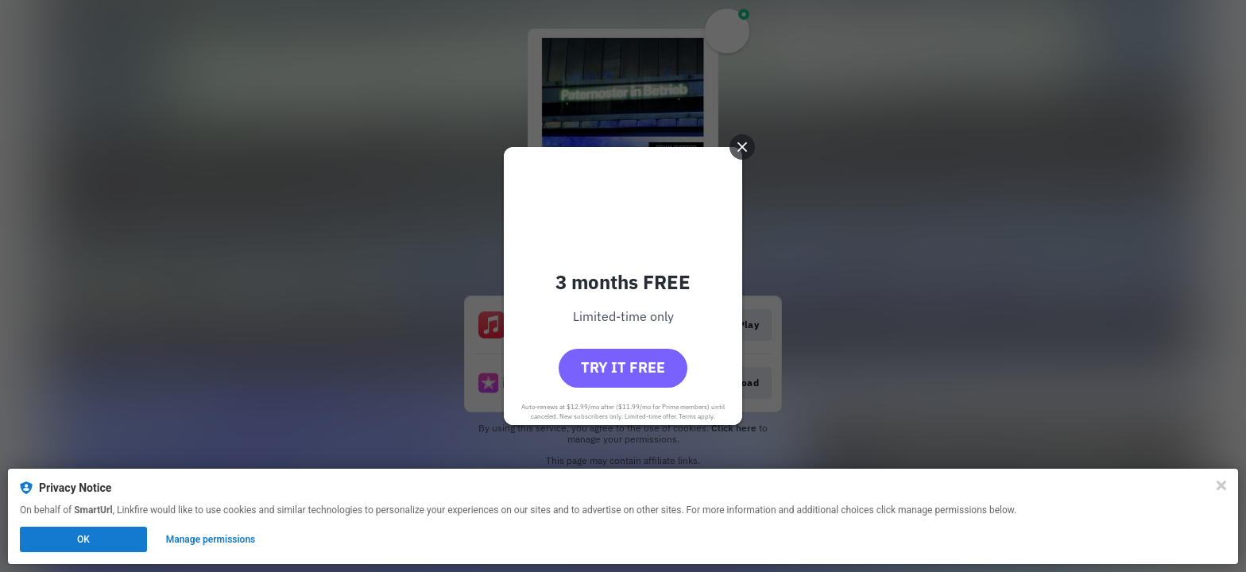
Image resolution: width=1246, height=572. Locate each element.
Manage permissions (211, 539)
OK (83, 539)
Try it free (623, 367)
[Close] (1221, 485)
